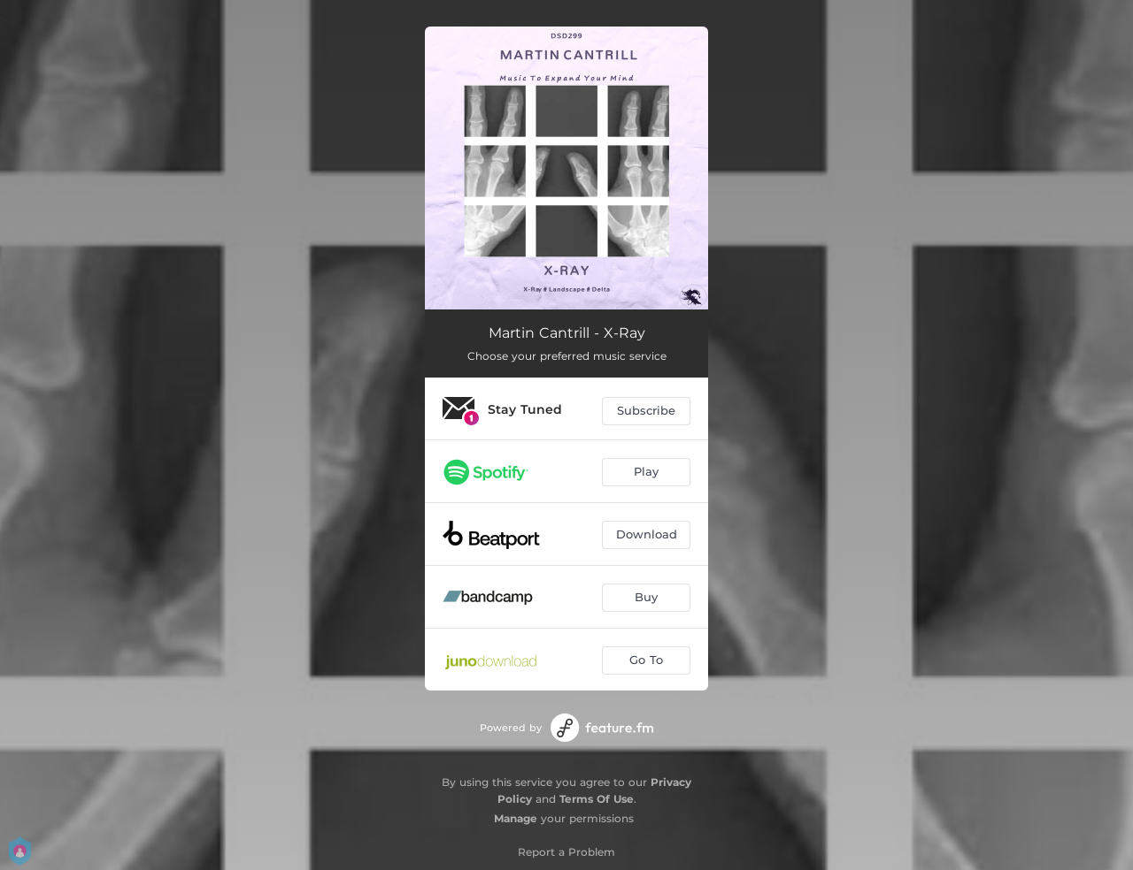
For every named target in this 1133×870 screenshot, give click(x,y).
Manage (515, 818)
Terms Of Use (596, 798)
